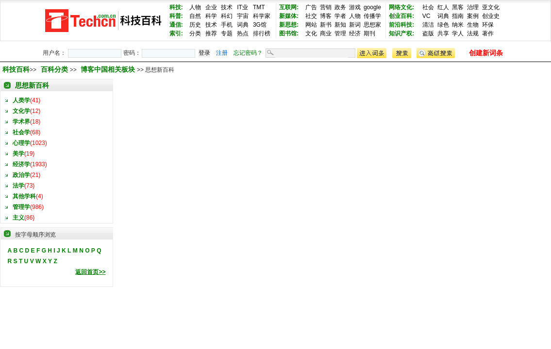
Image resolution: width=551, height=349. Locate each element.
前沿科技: (401, 24)
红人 (443, 7)
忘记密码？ (248, 52)
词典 (243, 24)
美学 (18, 153)
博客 (326, 16)
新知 (340, 24)
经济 (355, 33)
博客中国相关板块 (109, 69)
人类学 (21, 100)
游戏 (355, 7)
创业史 (491, 16)
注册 (222, 52)
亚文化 (491, 7)
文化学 (21, 111)
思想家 (372, 24)
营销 (326, 7)
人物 (195, 7)
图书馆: (289, 33)
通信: (176, 24)
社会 (428, 7)
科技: (176, 7)
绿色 (443, 24)
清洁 (428, 24)
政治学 (21, 175)
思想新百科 (32, 85)
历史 (195, 24)
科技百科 (16, 69)
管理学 (21, 207)
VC (426, 16)
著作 (488, 33)
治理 (473, 7)
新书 (326, 24)
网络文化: (401, 7)
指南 (458, 16)
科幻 (227, 16)
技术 (227, 7)
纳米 (458, 24)
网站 (311, 24)
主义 (18, 217)
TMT (259, 7)
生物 (473, 24)
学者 (340, 16)
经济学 (21, 164)
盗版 (428, 33)
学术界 (21, 121)
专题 (227, 33)
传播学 (372, 16)
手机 (227, 24)
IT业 (242, 7)
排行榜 (261, 33)
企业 (211, 7)
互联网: (289, 7)
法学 (18, 185)
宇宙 (243, 16)
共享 (443, 33)
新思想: (289, 24)
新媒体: (289, 16)
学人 (458, 33)
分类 (195, 33)
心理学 (21, 143)
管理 (340, 33)
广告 (311, 7)
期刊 (369, 33)
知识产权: (401, 33)
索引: (176, 33)
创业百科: (401, 16)
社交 (311, 16)
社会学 (21, 132)
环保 (488, 24)
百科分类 (54, 69)
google (372, 7)
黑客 (458, 7)
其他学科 (24, 196)
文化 (311, 33)
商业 (326, 33)
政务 (340, 7)
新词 (355, 24)
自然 (195, 16)
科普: (176, 16)
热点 (243, 33)
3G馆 (260, 24)
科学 (211, 16)
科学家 (261, 16)
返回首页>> (90, 272)
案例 (473, 16)
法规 (473, 33)
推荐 (211, 33)
